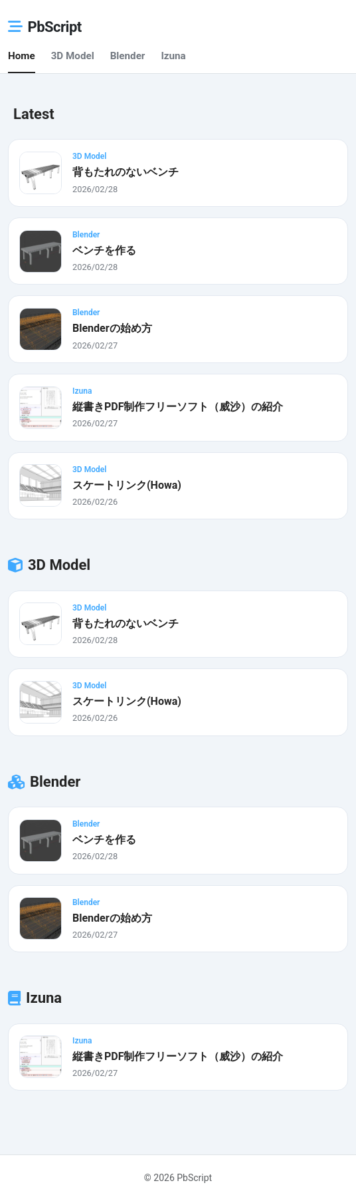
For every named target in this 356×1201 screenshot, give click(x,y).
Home (21, 56)
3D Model (72, 56)
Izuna (173, 56)
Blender (127, 56)
